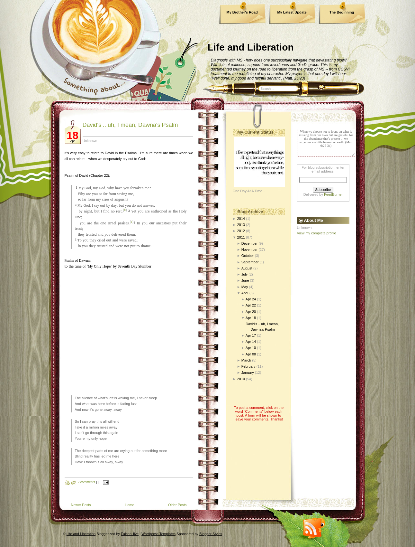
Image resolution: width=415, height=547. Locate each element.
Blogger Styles (210, 534)
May (244, 287)
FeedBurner (333, 194)
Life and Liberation (251, 47)
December (249, 243)
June (245, 280)
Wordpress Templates (158, 534)
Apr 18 (251, 318)
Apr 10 (251, 348)
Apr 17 (251, 335)
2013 (241, 225)
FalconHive (130, 534)
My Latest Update (291, 12)
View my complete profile (316, 233)
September (250, 262)
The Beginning (341, 12)
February (248, 366)
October (247, 256)
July (244, 274)
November (249, 249)
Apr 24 (251, 299)
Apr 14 (251, 342)
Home (129, 505)
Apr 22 (251, 305)
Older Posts (177, 505)
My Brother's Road (241, 12)
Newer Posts (81, 505)
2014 (241, 219)
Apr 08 (251, 354)
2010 (241, 379)
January (247, 372)
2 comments (86, 482)
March (246, 360)
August (246, 268)
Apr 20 (251, 312)
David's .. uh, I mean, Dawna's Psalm (130, 125)
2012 (241, 231)
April (244, 293)
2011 (241, 237)
